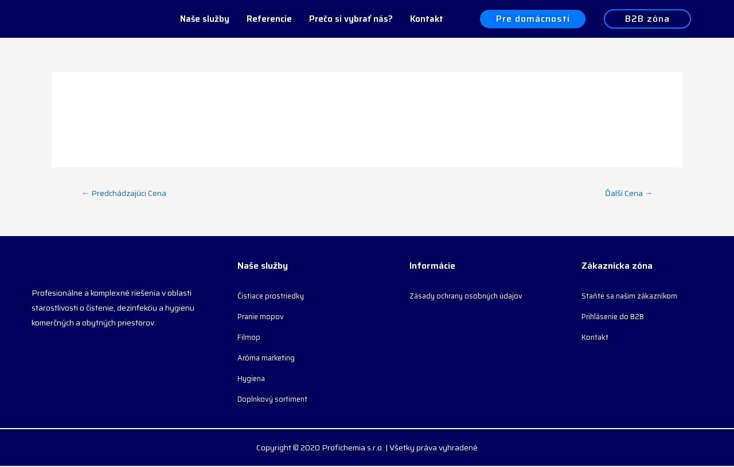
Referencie (269, 19)
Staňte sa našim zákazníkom (632, 297)
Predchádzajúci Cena (125, 193)
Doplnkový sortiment (274, 400)
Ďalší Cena (628, 193)
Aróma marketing (268, 358)
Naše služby (204, 19)
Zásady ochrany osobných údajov (469, 297)
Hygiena (252, 379)
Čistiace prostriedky (272, 297)
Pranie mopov (262, 317)
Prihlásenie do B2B (616, 317)
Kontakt (426, 19)
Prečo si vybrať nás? (351, 19)
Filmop (249, 338)
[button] (532, 19)
